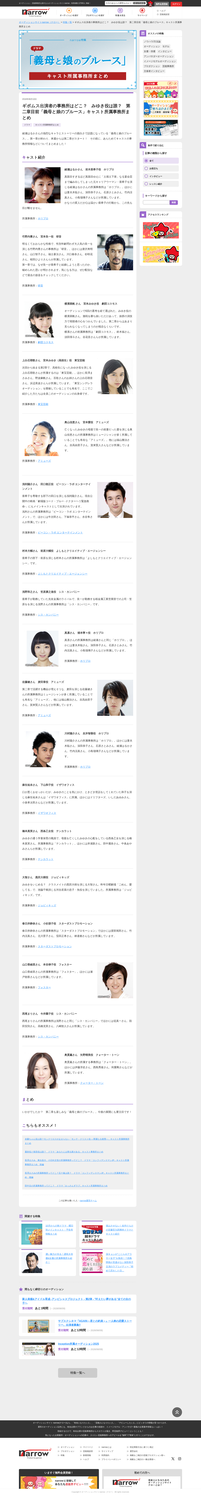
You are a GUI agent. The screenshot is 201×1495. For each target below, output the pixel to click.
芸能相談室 (165, 14)
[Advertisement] (78, 1390)
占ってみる (139, 3)
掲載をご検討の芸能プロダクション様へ (147, 1455)
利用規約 (105, 1455)
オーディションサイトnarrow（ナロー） (98, 1492)
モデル (165, 46)
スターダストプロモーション (55, 946)
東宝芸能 (43, 404)
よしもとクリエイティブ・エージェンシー (62, 573)
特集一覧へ (77, 1372)
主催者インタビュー (154, 71)
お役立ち (153, 168)
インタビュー (165, 51)
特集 (63, 1455)
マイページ (88, 1447)
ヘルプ (163, 11)
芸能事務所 (168, 66)
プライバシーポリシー (111, 1459)
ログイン (176, 4)
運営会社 (134, 1451)
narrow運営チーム (88, 1200)
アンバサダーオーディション (159, 56)
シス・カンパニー (48, 614)
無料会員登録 (162, 4)
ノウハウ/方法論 (152, 41)
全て (151, 161)
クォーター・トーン (92, 1083)
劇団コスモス (46, 342)
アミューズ (44, 460)
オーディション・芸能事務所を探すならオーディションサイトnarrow (44, 3)
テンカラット (46, 859)
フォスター (44, 987)
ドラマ (27, 125)
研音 (40, 285)
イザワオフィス (47, 813)
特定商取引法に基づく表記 (141, 1447)
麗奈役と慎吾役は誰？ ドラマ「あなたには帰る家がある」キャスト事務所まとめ (64, 1152)
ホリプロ (43, 218)
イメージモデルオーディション (160, 61)
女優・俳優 (149, 51)
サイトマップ (107, 1451)
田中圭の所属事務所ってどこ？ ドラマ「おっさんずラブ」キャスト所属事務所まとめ (66, 1186)
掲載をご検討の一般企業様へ (142, 1459)
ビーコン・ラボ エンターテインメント (60, 532)
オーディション (152, 46)
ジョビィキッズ (47, 905)
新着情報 (87, 1455)
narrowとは (106, 1447)
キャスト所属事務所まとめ (47, 125)
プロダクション (152, 66)
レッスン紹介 (155, 184)
